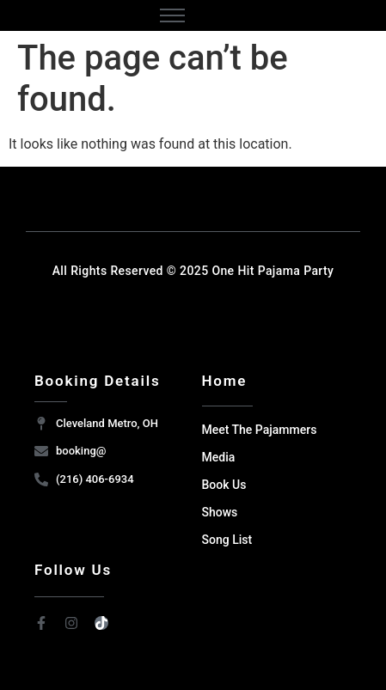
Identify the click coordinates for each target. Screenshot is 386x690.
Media (219, 457)
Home (225, 380)
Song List (227, 540)
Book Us (224, 485)
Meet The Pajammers (259, 430)
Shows (220, 512)
